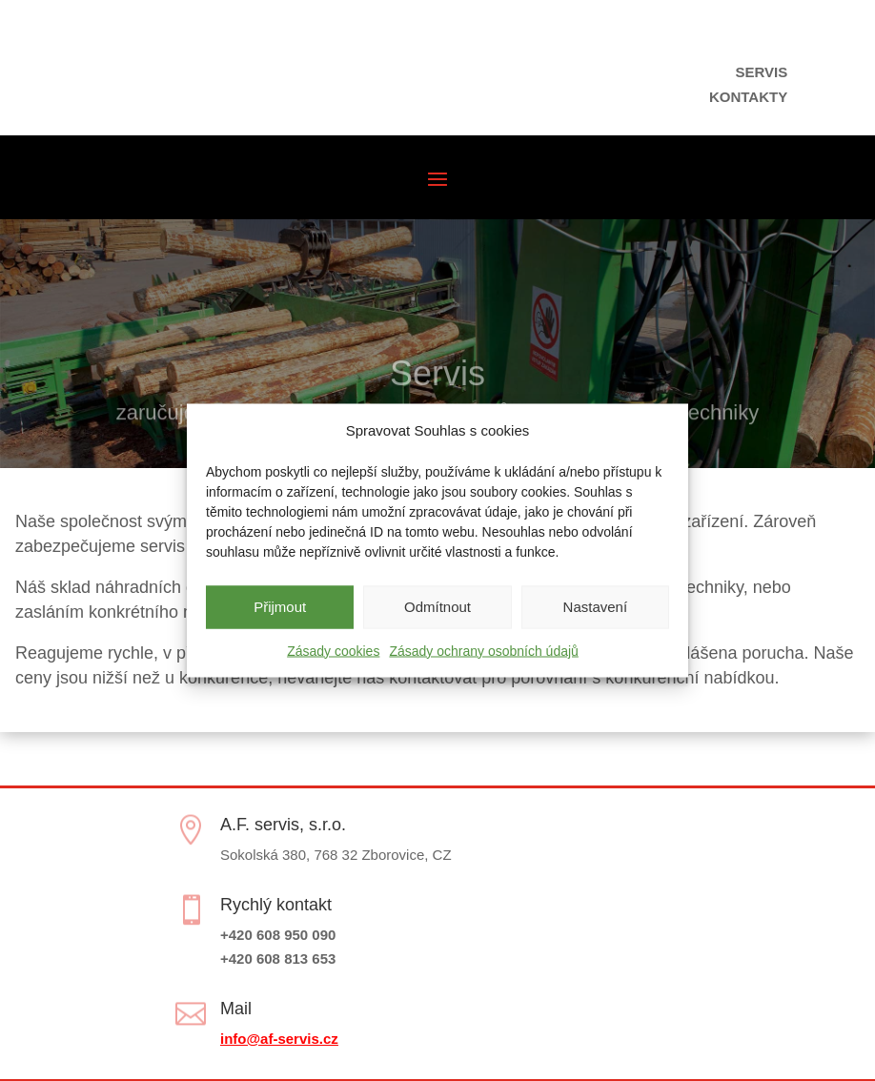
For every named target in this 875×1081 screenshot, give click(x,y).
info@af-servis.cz (279, 1038)
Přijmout (280, 607)
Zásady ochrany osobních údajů (483, 650)
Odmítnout (437, 607)
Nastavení (595, 607)
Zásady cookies (333, 650)
